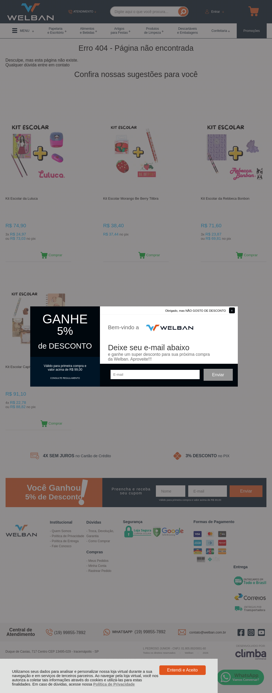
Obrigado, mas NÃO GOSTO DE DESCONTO (195, 310)
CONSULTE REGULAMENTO (65, 378)
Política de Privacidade (114, 684)
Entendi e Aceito (182, 670)
